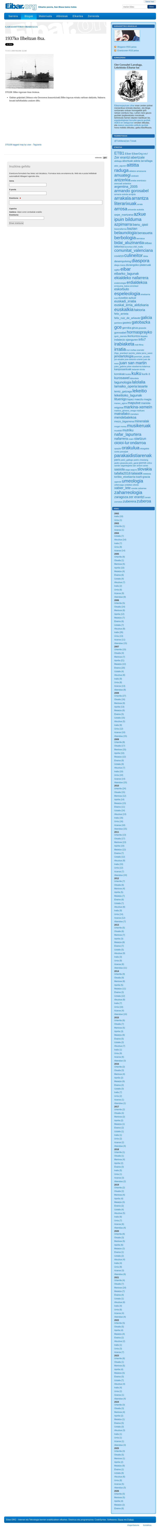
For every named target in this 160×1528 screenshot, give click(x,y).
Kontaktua (147, 1525)
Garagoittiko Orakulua (21, 27)
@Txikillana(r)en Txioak (125, 141)
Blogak (28, 16)
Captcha (13, 209)
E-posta (12, 189)
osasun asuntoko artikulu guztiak (133, 125)
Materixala (45, 16)
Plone (120, 1519)
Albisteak (62, 16)
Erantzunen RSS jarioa (128, 50)
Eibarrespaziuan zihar (124, 105)
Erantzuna (15, 198)
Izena (11, 181)
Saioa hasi (149, 2)
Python (130, 1519)
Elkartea (78, 16)
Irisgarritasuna (133, 1525)
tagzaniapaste (31, 123)
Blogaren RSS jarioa (126, 47)
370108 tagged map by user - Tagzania (23, 144)
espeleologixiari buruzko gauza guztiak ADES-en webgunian (132, 121)
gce (104, 158)
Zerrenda (93, 16)
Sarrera (13, 16)
